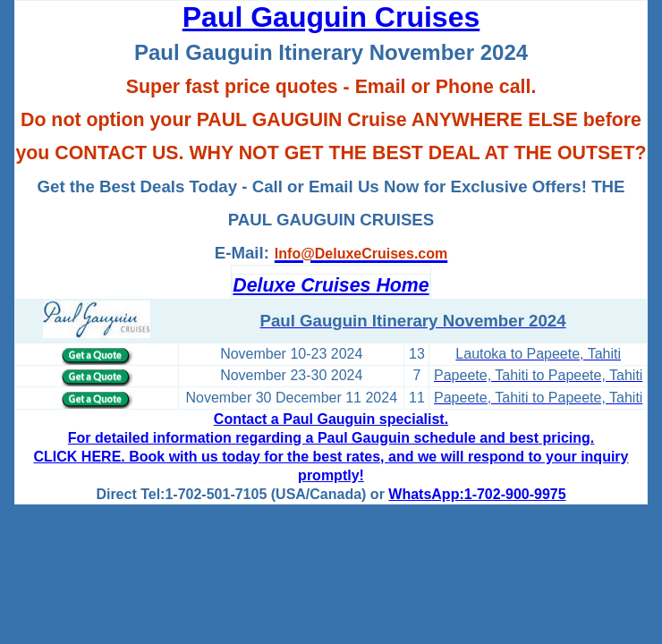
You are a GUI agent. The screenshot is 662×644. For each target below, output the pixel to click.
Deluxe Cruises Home (331, 285)
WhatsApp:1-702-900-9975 (476, 494)
